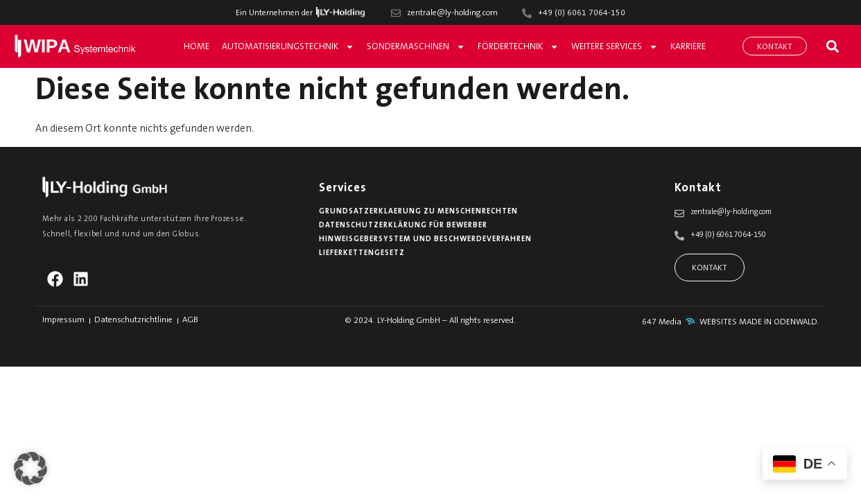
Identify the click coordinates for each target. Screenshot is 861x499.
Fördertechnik (518, 46)
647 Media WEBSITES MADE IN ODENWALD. (730, 322)
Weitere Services (614, 46)
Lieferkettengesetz (362, 253)
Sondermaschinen (416, 46)
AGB (190, 320)
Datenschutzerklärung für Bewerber (403, 225)
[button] (832, 46)
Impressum (63, 320)
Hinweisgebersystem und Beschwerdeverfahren (425, 239)
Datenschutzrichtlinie (133, 320)
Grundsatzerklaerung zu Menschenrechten (418, 212)
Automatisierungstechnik (288, 46)
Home (196, 46)
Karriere (688, 46)
